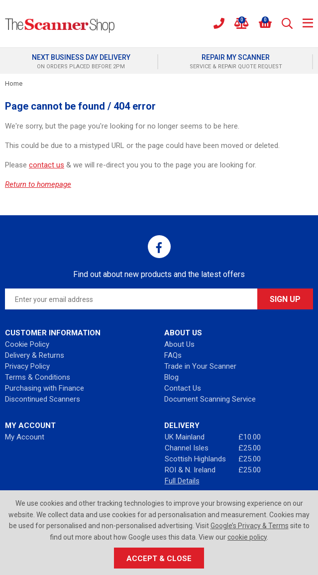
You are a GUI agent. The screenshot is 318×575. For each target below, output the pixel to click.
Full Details (182, 480)
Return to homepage (38, 184)
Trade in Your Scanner (200, 366)
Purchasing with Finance (44, 388)
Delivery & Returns (34, 355)
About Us (179, 344)
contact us (46, 164)
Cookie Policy (27, 344)
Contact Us (182, 388)
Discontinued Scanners (42, 399)
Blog (171, 377)
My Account (24, 436)
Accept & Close (159, 558)
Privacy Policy (27, 366)
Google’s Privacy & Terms (250, 526)
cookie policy (247, 537)
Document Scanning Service (210, 399)
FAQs (173, 355)
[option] (81, 62)
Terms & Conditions (37, 377)
